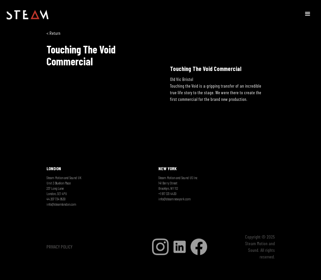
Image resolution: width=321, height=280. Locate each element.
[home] (27, 15)
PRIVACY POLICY (59, 246)
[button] (308, 13)
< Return (53, 33)
